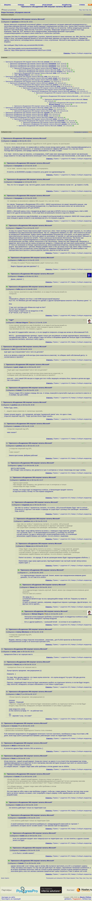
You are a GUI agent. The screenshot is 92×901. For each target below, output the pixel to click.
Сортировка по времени (81, 132)
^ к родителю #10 (64, 458)
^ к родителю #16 (64, 539)
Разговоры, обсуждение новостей (18, 12)
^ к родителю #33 (64, 798)
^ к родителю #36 (64, 828)
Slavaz (76, 93)
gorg (58, 86)
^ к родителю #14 (64, 514)
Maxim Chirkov (85, 897)
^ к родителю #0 (65, 158)
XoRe (59, 70)
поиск (32, 5)
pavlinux (47, 81)
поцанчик (69, 89)
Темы (77, 878)
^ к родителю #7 (65, 438)
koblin (55, 119)
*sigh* (16, 75)
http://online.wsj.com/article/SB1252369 (29, 45)
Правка (73, 53)
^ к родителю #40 (64, 607)
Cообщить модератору (84, 53)
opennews (15, 22)
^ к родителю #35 (64, 810)
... (79, 96)
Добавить (68, 899)
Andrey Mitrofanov (59, 106)
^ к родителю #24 (64, 719)
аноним (46, 62)
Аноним (47, 112)
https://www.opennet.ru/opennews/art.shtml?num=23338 (31, 50)
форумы (7, 5)
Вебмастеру (86, 899)
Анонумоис (52, 63)
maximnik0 (60, 121)
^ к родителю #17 (64, 565)
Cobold (55, 80)
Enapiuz (59, 71)
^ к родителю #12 (64, 473)
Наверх (73, 158)
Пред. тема (82, 878)
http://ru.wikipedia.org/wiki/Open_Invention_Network (33, 36)
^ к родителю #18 (64, 580)
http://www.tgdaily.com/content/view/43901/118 (32, 28)
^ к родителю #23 (64, 687)
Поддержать (77, 899)
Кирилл (55, 68)
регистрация (47, 5)
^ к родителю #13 (64, 498)
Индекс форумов (71, 878)
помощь (21, 5)
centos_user (48, 107)
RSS (90, 132)
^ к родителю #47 (64, 269)
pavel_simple (52, 78)
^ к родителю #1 (65, 175)
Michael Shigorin (24, 75)
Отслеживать (87, 14)
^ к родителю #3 (65, 398)
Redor (46, 116)
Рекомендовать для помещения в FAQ (56, 878)
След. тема (89, 878)
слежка (82, 5)
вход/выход (66, 5)
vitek (45, 76)
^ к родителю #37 (64, 843)
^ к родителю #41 (64, 625)
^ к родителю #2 (65, 383)
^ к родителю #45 (64, 253)
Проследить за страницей (11, 899)
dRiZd (46, 114)
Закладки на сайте (8, 897)
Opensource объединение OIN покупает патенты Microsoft (24, 62)
